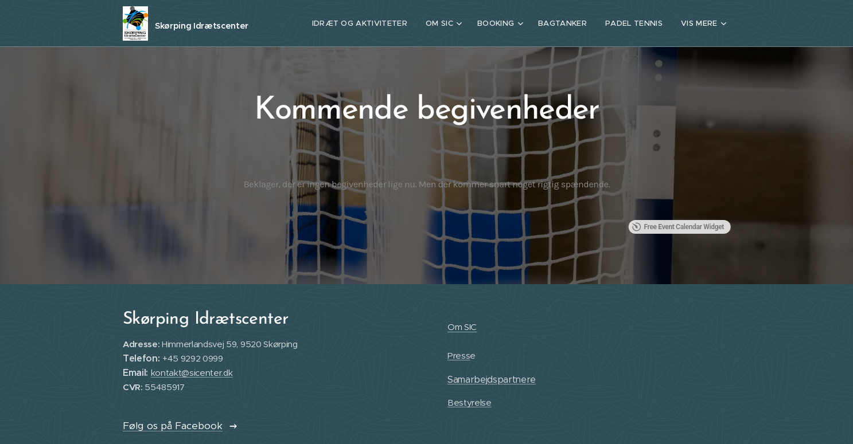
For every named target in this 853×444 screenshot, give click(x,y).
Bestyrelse (469, 403)
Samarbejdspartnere (491, 379)
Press (458, 356)
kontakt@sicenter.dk (191, 373)
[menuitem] (365, 23)
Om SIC (461, 326)
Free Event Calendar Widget (678, 226)
